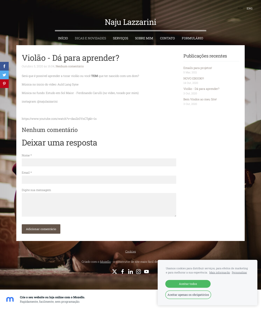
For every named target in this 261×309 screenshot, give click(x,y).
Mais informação (219, 272)
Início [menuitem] (63, 38)
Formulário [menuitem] (192, 38)
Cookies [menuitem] (130, 251)
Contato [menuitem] (167, 38)
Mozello (105, 261)
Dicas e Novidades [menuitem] (90, 38)
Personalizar (239, 272)
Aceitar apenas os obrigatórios (188, 294)
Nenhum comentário (70, 66)
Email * (27, 172)
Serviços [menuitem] (120, 38)
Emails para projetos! (197, 68)
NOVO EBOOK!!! (193, 78)
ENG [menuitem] (249, 8)
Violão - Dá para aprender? (201, 89)
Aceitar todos (188, 284)
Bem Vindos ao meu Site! (200, 99)
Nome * (27, 155)
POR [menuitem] (240, 8)
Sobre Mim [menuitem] (144, 38)
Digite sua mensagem (36, 190)
